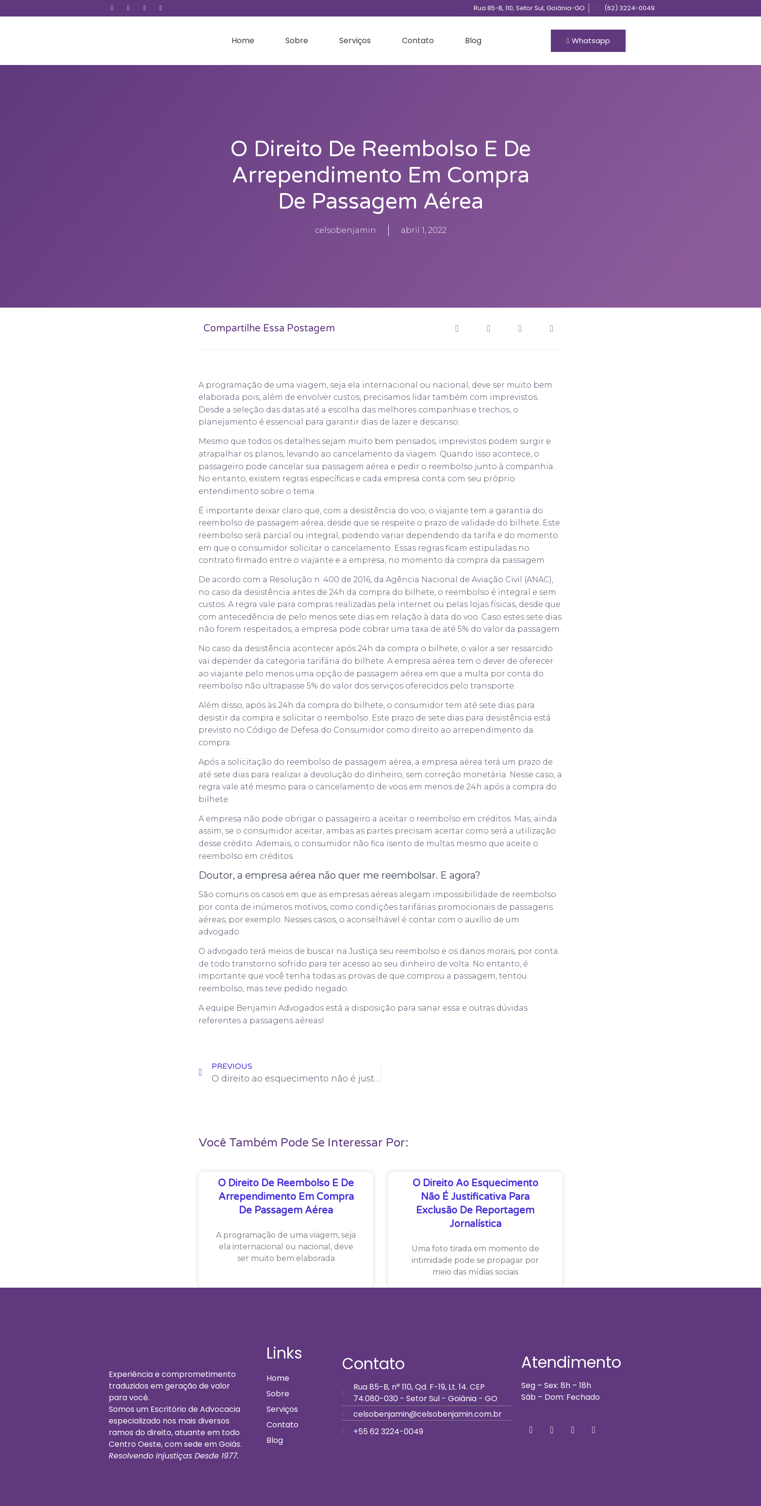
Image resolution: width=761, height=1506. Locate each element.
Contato (418, 40)
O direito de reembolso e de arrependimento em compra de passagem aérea (286, 1197)
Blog (473, 40)
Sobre (296, 40)
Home (243, 40)
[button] (457, 329)
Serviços (355, 40)
